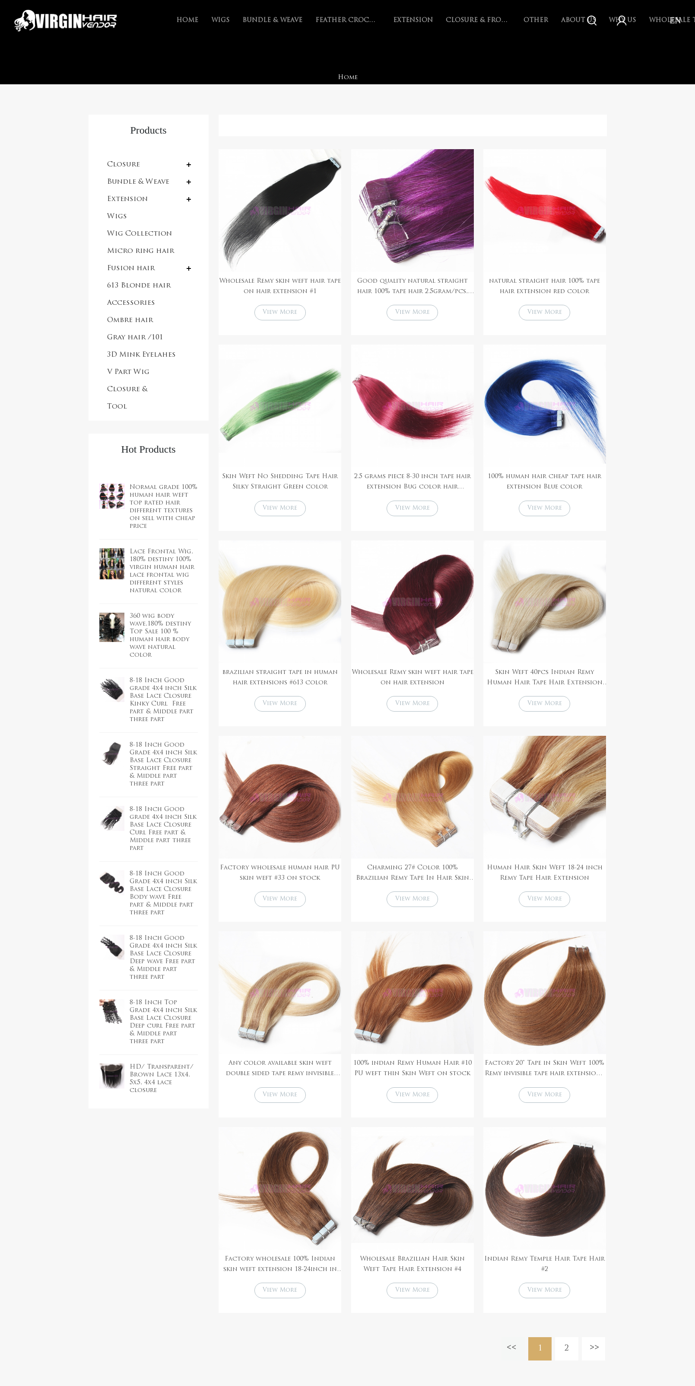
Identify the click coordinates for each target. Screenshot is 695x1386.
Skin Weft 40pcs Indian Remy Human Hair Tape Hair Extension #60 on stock (545, 680)
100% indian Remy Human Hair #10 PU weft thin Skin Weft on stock (412, 1073)
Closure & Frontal (478, 20)
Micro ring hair (140, 251)
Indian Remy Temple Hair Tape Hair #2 (544, 1270)
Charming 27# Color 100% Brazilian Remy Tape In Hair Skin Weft (412, 877)
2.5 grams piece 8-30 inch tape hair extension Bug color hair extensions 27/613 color (412, 484)
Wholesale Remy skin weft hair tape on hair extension (412, 679)
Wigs (220, 20)
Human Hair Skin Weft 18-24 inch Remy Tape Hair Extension (545, 876)
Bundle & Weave (272, 20)
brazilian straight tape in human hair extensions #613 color (280, 679)
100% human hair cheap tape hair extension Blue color (544, 483)
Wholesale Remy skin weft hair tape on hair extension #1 (280, 286)
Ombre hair (130, 320)
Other (536, 20)
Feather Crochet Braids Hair (347, 20)
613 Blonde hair (139, 285)
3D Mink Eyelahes (141, 354)
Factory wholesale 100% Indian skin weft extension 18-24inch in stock (280, 1271)
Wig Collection (139, 233)
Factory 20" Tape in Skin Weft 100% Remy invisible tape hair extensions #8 (544, 1074)
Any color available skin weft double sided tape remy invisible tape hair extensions (280, 1074)
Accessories (131, 303)
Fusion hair (131, 268)
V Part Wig (128, 372)
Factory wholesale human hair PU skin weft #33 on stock (280, 876)
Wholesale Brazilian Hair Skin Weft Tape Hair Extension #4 (412, 1270)
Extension (413, 20)
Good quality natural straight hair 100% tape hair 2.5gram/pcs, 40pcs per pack (412, 287)
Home (187, 20)
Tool (117, 406)
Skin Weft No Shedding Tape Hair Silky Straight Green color (280, 483)
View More (280, 313)
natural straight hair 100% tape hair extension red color (544, 286)
